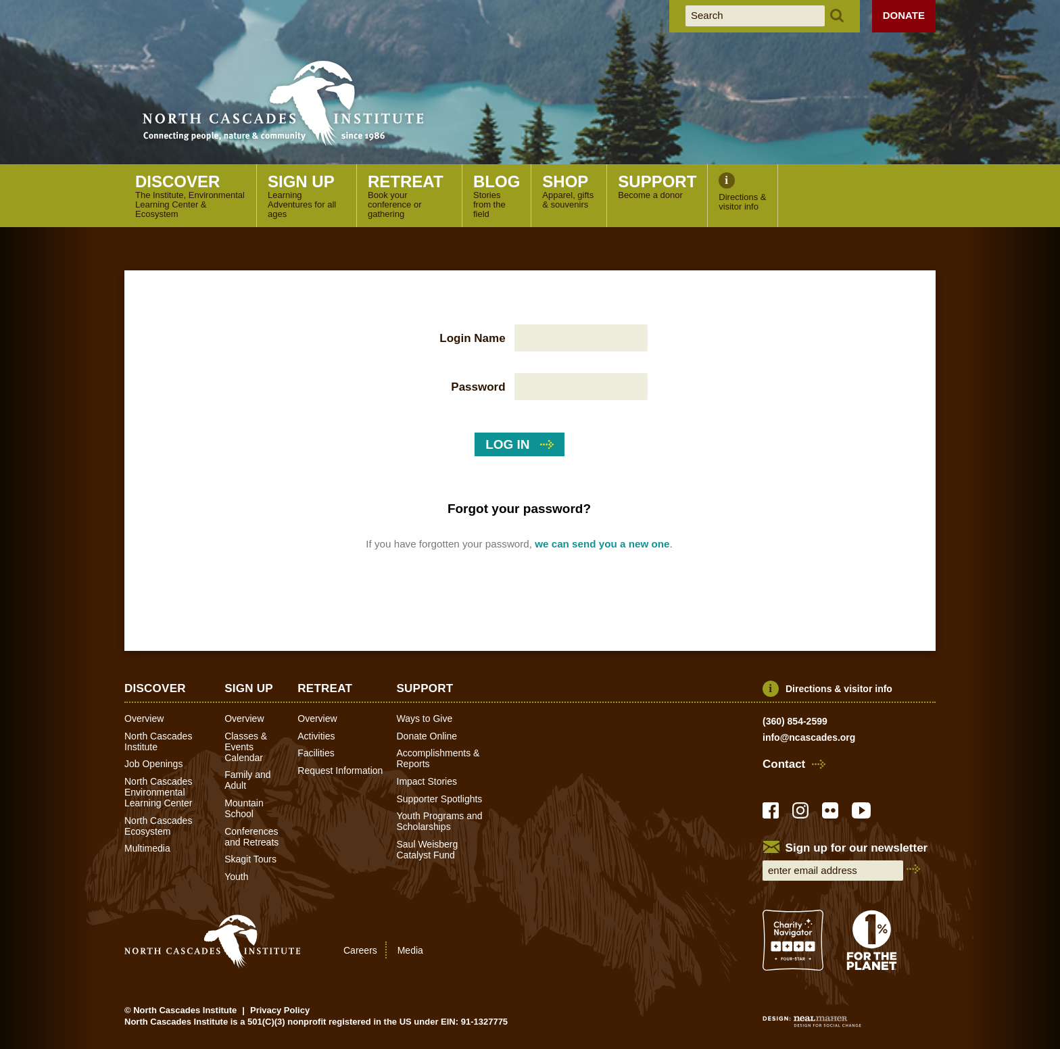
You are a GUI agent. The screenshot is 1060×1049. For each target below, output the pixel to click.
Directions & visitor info (839, 688)
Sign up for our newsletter (857, 848)
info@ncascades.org (809, 737)
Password (478, 387)
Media (410, 950)
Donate (904, 15)
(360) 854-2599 (795, 721)
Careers (360, 950)
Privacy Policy (280, 1010)
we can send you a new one (602, 544)
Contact (784, 764)
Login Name (472, 338)
